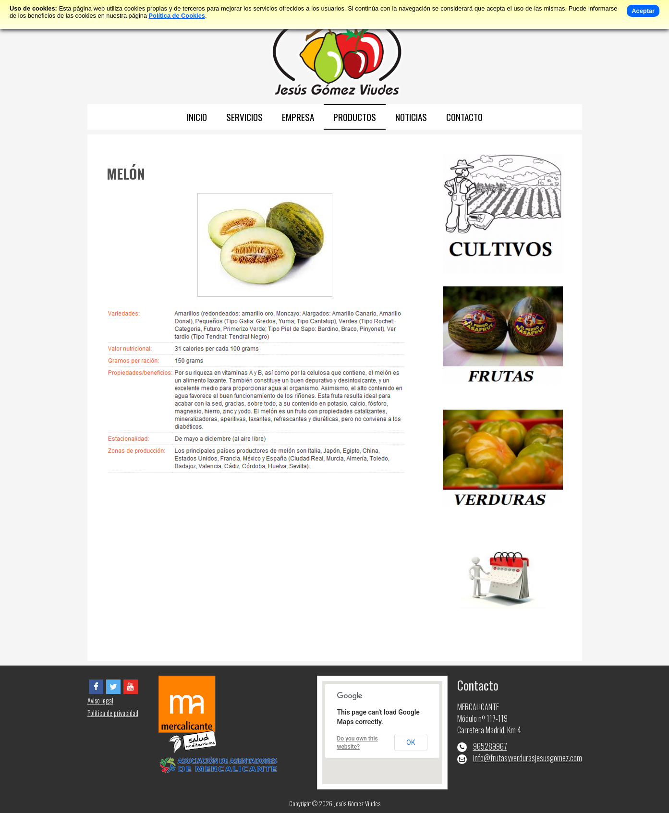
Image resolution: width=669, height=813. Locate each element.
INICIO (197, 117)
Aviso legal (100, 700)
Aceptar (643, 10)
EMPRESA (298, 117)
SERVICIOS (244, 117)
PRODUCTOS (354, 117)
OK (410, 742)
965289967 (490, 746)
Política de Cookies (177, 15)
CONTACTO (464, 117)
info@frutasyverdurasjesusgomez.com (527, 758)
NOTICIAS (411, 117)
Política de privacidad (112, 713)
